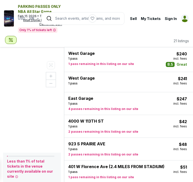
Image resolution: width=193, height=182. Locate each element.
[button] (128, 59)
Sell (133, 18)
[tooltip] (54, 30)
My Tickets (151, 18)
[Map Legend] (51, 65)
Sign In (171, 18)
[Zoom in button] (51, 76)
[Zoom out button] (51, 83)
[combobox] (11, 40)
